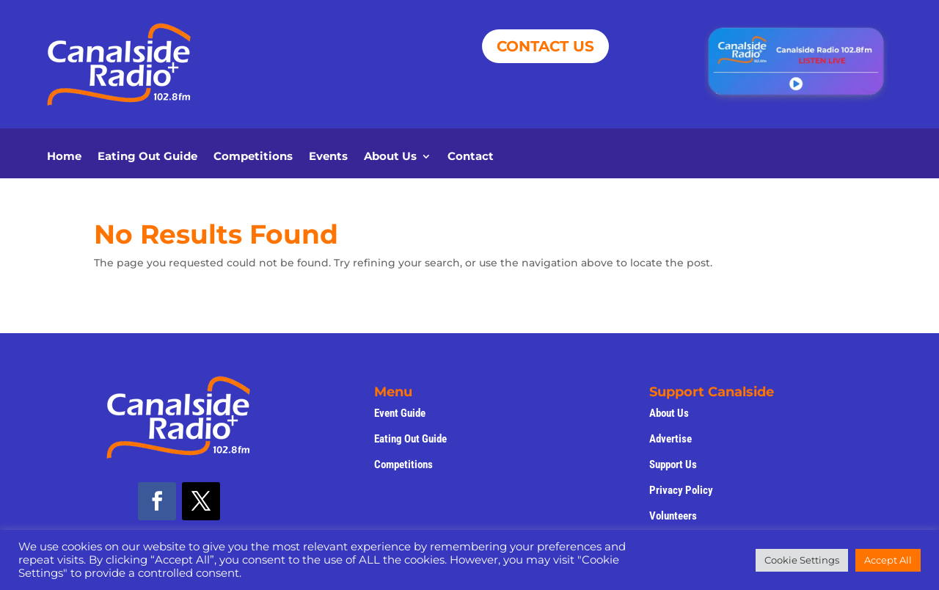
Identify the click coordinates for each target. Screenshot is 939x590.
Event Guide (399, 413)
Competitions (253, 157)
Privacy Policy (681, 490)
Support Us (673, 464)
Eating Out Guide (147, 157)
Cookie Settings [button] (801, 560)
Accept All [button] (888, 560)
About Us (390, 157)
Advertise (670, 438)
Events (328, 157)
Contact (470, 157)
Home (64, 157)
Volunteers (673, 515)
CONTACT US (545, 46)
